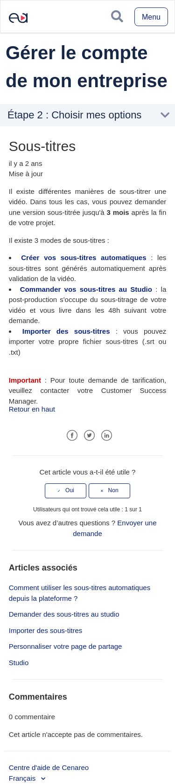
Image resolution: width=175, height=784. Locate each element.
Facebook (72, 435)
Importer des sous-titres (66, 331)
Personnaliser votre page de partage (65, 646)
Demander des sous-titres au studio (64, 614)
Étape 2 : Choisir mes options (74, 115)
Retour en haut (32, 409)
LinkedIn (106, 435)
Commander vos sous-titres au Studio (86, 289)
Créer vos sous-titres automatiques (83, 257)
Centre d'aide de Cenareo (49, 767)
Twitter (89, 435)
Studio (19, 663)
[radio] (65, 490)
